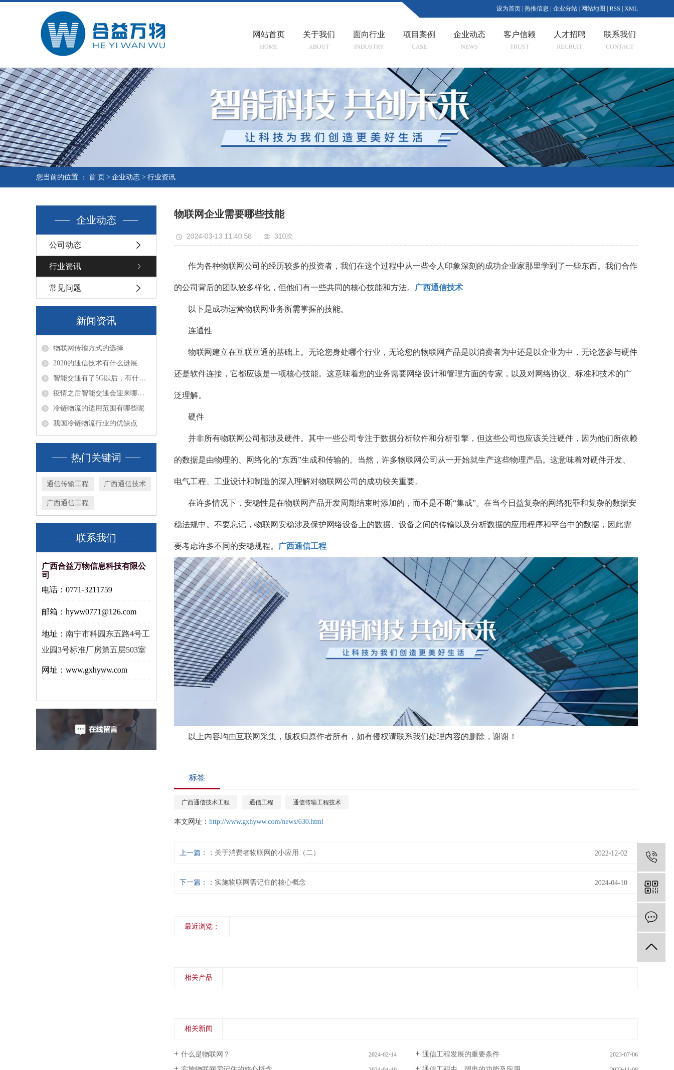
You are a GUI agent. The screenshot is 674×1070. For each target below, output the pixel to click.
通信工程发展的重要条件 (460, 1054)
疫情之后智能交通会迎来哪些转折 (102, 393)
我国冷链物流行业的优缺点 (95, 423)
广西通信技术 (125, 484)
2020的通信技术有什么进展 (95, 363)
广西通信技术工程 (206, 802)
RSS (615, 8)
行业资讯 (161, 177)
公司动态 (65, 245)
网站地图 (593, 8)
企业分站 (565, 8)
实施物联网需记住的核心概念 (260, 882)
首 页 (97, 177)
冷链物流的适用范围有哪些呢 (98, 408)
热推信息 (537, 8)
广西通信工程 (68, 503)
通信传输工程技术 (317, 802)
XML (631, 8)
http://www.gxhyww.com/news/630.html (266, 821)
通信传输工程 (68, 484)
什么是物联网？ (205, 1054)
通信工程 (261, 802)
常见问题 (65, 288)
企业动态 (126, 177)
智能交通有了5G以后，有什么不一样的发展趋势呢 (102, 378)
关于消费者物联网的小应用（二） (267, 853)
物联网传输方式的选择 (88, 348)
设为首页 (508, 8)
